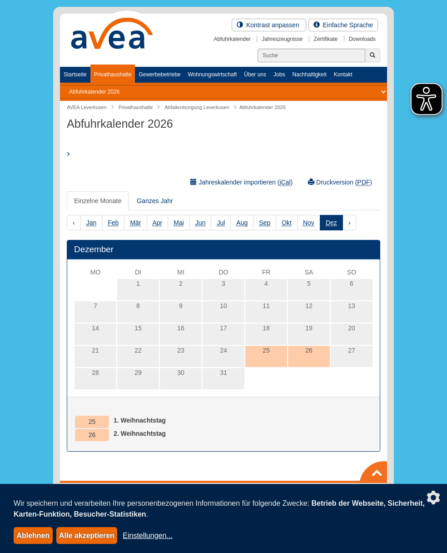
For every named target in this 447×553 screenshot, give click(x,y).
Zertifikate (326, 39)
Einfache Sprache (343, 25)
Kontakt (343, 74)
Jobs (279, 74)
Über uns (255, 74)
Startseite (75, 74)
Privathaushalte (113, 74)
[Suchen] (311, 55)
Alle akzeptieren (86, 535)
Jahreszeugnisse (282, 39)
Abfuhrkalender (232, 39)
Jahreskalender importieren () (241, 182)
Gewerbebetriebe (159, 74)
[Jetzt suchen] (372, 55)
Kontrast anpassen (269, 25)
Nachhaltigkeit (309, 74)
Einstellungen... (147, 535)
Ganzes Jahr (155, 200)
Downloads (362, 39)
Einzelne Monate (97, 200)
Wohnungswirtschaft (212, 74)
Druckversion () (340, 182)
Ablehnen (33, 535)
